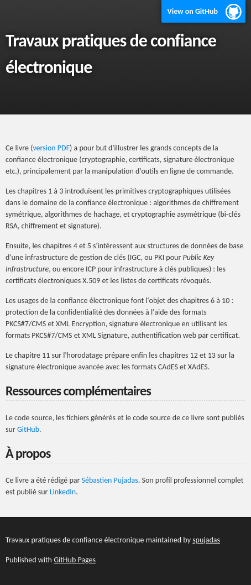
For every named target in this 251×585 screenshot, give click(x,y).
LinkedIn (63, 492)
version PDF (51, 148)
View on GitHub (192, 11)
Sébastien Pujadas (110, 480)
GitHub (28, 429)
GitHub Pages (75, 560)
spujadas (206, 540)
